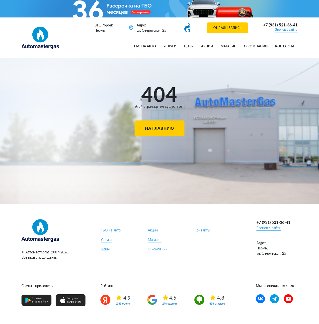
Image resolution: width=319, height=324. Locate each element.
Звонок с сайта (286, 29)
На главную (159, 128)
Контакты (284, 46)
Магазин (229, 46)
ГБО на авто (145, 46)
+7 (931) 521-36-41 (280, 24)
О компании (256, 46)
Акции (207, 46)
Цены (189, 46)
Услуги (169, 46)
